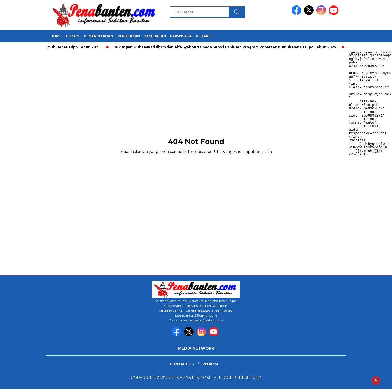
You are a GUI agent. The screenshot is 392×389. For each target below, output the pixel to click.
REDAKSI (204, 36)
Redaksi (210, 364)
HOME (56, 36)
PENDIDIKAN (128, 36)
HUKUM (73, 36)
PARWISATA (181, 36)
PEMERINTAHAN (98, 36)
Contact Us (182, 364)
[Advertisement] (163, 90)
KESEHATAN (155, 36)
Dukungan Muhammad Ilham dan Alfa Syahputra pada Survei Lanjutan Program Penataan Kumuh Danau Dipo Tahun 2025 (225, 47)
